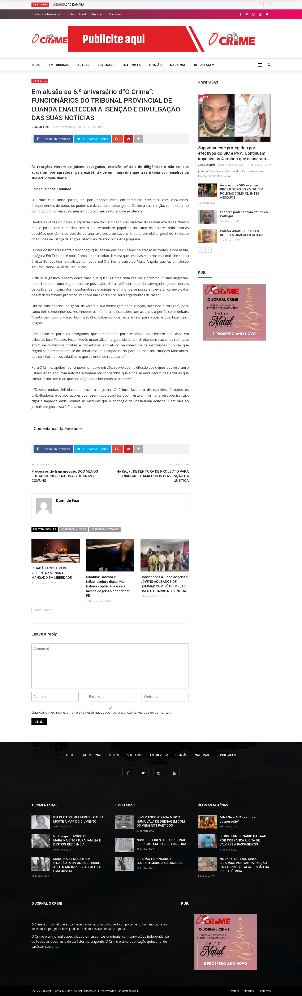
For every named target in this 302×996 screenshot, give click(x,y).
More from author (73, 529)
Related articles (44, 529)
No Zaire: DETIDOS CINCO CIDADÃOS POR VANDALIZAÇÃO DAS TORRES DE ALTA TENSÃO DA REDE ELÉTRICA (244, 865)
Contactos (115, 14)
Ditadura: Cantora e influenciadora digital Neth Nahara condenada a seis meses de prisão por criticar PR (108, 586)
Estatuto (234, 991)
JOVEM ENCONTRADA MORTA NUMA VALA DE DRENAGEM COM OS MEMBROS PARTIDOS (161, 821)
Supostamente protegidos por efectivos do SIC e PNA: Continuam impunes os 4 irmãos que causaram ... (234, 153)
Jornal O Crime (206, 164)
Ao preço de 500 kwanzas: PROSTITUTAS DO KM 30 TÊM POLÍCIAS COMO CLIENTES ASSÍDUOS (241, 191)
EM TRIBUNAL (59, 65)
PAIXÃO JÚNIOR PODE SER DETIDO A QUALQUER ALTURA (241, 233)
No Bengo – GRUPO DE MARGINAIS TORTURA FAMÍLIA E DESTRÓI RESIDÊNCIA (77, 840)
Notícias (97, 14)
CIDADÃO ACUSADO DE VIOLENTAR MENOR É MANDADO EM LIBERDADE (51, 573)
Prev (37, 610)
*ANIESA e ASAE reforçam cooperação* (239, 819)
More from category (105, 529)
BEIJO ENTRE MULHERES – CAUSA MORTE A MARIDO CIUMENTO (78, 819)
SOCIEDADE (106, 65)
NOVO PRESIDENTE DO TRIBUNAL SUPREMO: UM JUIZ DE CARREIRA (161, 842)
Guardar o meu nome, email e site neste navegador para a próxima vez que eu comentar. (101, 712)
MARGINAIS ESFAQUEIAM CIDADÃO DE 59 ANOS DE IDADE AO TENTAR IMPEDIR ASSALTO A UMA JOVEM (77, 865)
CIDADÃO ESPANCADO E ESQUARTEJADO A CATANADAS (159, 861)
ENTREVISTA (131, 65)
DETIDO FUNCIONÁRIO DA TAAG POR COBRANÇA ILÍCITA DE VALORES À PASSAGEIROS (243, 840)
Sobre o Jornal (77, 14)
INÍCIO (35, 65)
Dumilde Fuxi (40, 126)
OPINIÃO (155, 65)
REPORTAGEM (204, 65)
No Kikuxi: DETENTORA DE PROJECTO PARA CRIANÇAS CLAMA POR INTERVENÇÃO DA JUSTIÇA (152, 476)
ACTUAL (83, 65)
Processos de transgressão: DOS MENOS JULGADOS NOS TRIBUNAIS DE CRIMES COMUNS (64, 476)
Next (48, 610)
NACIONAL (178, 65)
